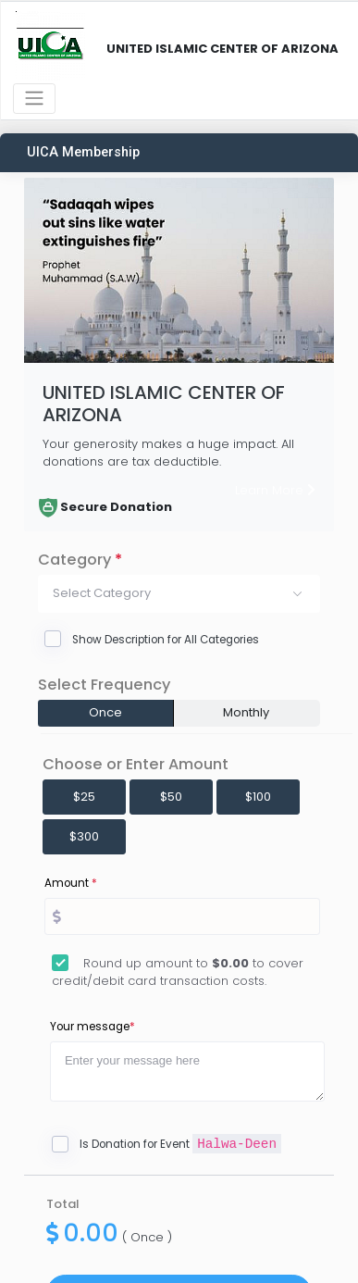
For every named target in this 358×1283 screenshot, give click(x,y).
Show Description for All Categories (165, 639)
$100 (258, 796)
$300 (84, 836)
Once (105, 712)
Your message (92, 1026)
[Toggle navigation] (34, 98)
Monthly (246, 712)
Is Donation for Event (180, 1144)
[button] (179, 593)
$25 (84, 796)
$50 (171, 796)
